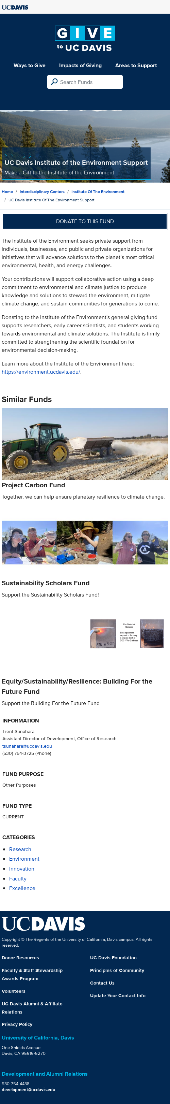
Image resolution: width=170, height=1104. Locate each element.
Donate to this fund (85, 221)
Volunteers (14, 991)
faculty (18, 879)
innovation (21, 869)
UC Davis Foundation (113, 957)
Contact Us (102, 982)
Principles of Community (117, 970)
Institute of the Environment (97, 192)
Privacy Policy (17, 1024)
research (20, 849)
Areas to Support (136, 65)
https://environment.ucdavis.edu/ (41, 372)
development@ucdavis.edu (28, 1089)
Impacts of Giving (80, 65)
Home (7, 192)
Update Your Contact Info (118, 995)
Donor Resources (20, 957)
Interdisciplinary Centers (42, 192)
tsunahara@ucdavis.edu (27, 745)
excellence (22, 888)
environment (24, 859)
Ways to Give (30, 65)
